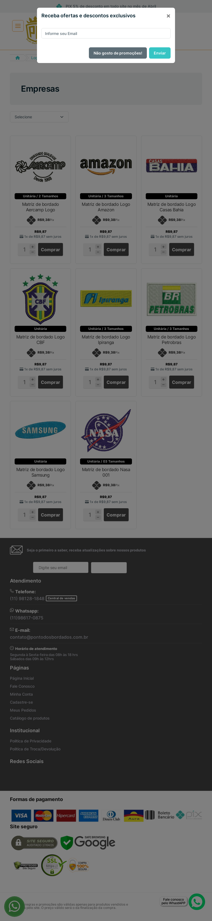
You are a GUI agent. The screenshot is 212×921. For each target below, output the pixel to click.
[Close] (168, 15)
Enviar (160, 53)
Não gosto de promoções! (118, 53)
